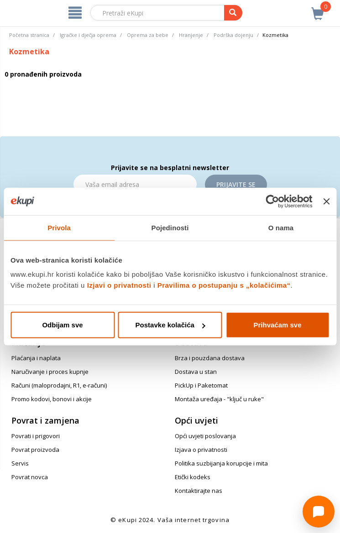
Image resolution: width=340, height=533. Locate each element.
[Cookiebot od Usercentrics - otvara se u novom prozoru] (273, 201)
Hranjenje (191, 34)
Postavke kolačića (170, 325)
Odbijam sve (62, 325)
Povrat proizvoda (35, 449)
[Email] (135, 184)
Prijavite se (236, 184)
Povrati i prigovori (35, 436)
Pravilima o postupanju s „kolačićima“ (224, 285)
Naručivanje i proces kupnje (50, 371)
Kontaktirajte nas (198, 490)
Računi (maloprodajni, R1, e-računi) (59, 385)
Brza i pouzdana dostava (210, 358)
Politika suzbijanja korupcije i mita (221, 463)
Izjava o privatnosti (201, 449)
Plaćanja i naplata (36, 358)
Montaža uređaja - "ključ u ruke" (219, 399)
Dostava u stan (196, 371)
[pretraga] (233, 13)
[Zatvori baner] (326, 201)
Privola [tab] (59, 227)
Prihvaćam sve (277, 325)
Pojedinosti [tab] (170, 227)
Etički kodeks (192, 477)
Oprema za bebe (147, 34)
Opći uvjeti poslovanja (205, 436)
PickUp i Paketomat (201, 385)
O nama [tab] (281, 227)
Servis (20, 463)
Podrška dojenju (233, 34)
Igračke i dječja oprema (88, 34)
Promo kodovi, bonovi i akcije (51, 399)
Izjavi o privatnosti (119, 285)
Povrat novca (29, 477)
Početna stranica (29, 34)
